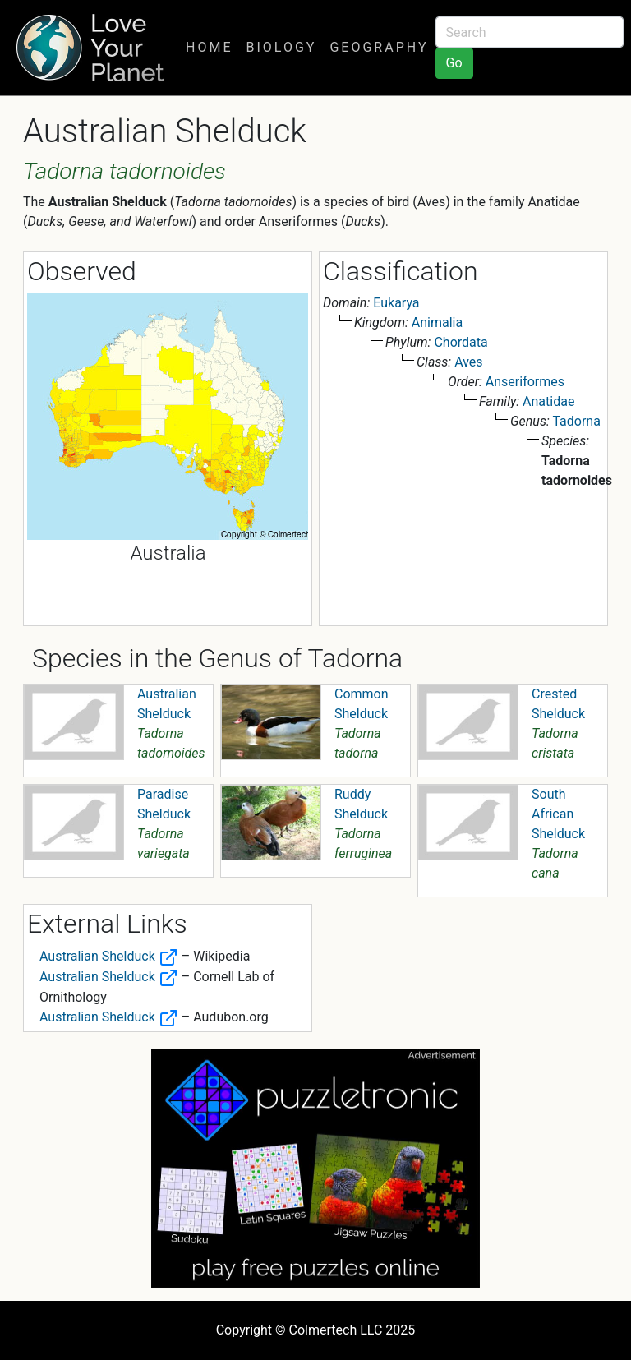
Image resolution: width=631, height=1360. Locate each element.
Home (209, 47)
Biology (281, 47)
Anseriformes (525, 382)
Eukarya (396, 303)
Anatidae (548, 401)
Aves (468, 362)
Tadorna (576, 421)
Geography (378, 47)
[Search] (529, 32)
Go (454, 63)
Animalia (437, 322)
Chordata (460, 342)
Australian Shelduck (108, 956)
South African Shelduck (558, 813)
